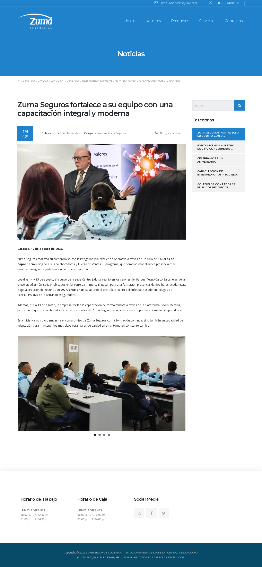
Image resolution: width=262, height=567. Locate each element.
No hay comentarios (168, 133)
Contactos (234, 21)
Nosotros (153, 21)
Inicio (130, 21)
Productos (180, 21)
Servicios (207, 21)
